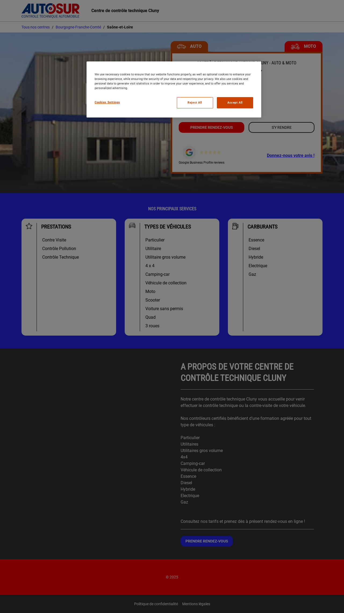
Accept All (235, 102)
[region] (174, 89)
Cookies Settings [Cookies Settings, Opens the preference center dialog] (107, 102)
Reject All (195, 102)
